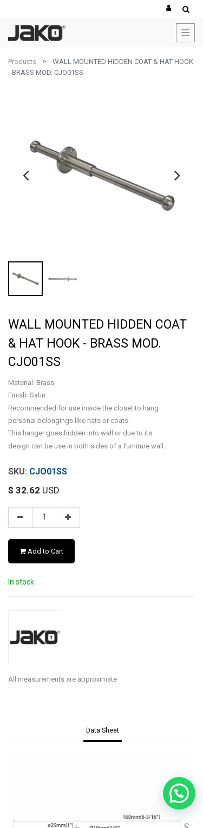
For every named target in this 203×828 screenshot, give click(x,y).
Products (22, 61)
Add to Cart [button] (41, 551)
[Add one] (68, 517)
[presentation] (25, 175)
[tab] (102, 731)
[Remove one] (20, 517)
